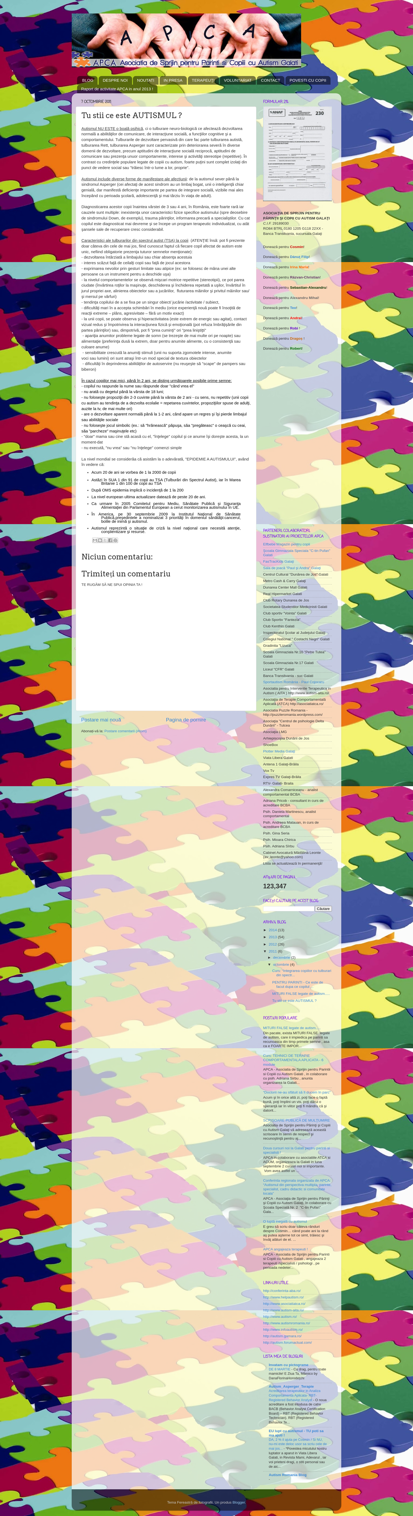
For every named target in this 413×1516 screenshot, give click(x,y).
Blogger (238, 1502)
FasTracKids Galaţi (278, 561)
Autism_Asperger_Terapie (291, 1386)
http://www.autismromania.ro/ (286, 1323)
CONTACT (270, 80)
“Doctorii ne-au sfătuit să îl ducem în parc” (297, 1092)
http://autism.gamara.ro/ (282, 1336)
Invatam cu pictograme (288, 1365)
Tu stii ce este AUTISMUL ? (294, 1001)
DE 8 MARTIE (280, 1369)
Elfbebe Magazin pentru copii (286, 544)
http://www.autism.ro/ (280, 1317)
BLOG (88, 80)
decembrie (282, 957)
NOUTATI (145, 80)
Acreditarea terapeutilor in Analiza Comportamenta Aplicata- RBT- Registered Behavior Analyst (295, 1395)
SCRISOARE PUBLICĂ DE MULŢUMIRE (296, 1120)
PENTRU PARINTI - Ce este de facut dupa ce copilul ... (297, 984)
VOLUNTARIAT (238, 80)
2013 (273, 937)
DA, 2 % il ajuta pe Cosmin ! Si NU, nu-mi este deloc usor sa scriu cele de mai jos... (298, 1444)
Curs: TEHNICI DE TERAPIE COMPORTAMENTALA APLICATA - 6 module (293, 1060)
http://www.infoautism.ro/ (283, 1330)
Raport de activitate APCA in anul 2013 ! (117, 89)
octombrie (281, 964)
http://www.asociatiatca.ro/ (284, 1304)
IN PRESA (173, 80)
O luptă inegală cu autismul (285, 1221)
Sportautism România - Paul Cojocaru (293, 682)
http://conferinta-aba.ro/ (282, 1291)
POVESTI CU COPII (308, 80)
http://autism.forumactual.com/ (287, 1342)
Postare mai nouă (101, 720)
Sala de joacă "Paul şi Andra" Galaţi (292, 568)
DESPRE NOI (115, 80)
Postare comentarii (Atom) (125, 731)
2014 (273, 930)
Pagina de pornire (186, 720)
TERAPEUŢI (203, 80)
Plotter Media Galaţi (279, 751)
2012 (273, 944)
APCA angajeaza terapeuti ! (285, 1249)
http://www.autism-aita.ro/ (283, 1310)
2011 (273, 951)
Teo (293, 308)
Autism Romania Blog (288, 1475)
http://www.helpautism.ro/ (283, 1297)
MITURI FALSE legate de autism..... (301, 994)
